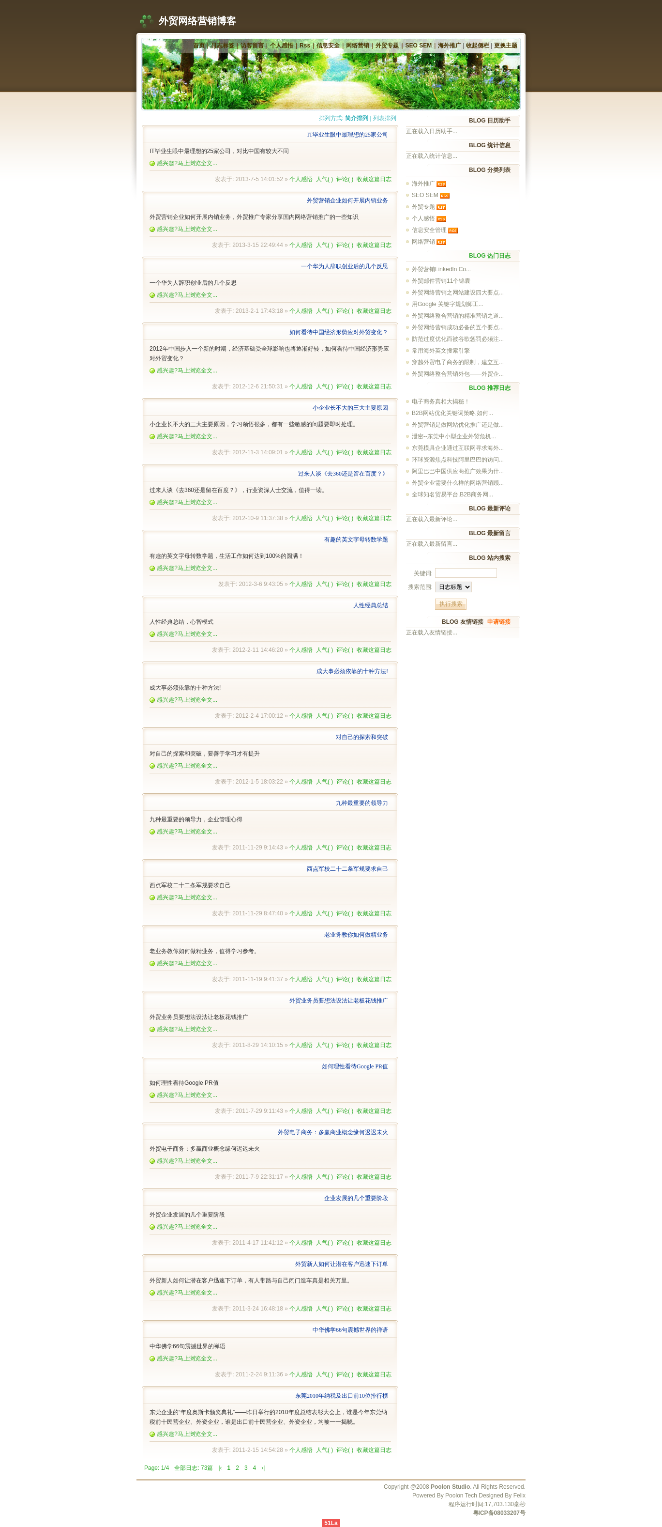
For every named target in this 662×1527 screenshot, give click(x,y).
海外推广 (449, 45)
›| (263, 1468)
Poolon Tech (461, 1495)
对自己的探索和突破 (362, 737)
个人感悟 (281, 45)
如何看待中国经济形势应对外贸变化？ (338, 332)
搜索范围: (420, 587)
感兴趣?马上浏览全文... (183, 163)
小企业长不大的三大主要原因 (350, 407)
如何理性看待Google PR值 (355, 1066)
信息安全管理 (429, 230)
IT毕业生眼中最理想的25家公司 (347, 134)
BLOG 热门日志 (490, 255)
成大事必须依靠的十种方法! (352, 671)
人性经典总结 (370, 605)
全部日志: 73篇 (193, 1468)
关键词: (423, 573)
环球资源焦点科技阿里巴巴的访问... (458, 459)
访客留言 (252, 45)
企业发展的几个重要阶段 (356, 1198)
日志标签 (222, 45)
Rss (305, 45)
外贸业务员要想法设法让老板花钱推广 (338, 1000)
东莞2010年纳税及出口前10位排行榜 (341, 1395)
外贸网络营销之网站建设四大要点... (458, 292)
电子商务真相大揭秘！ (441, 401)
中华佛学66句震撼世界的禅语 (350, 1329)
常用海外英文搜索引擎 (441, 350)
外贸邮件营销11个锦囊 (441, 281)
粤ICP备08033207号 (499, 1513)
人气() (324, 179)
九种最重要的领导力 (362, 803)
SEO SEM (419, 45)
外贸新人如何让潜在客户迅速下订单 (341, 1264)
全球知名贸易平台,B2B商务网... (452, 494)
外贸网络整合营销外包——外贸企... (458, 373)
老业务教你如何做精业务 (356, 934)
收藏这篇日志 (374, 179)
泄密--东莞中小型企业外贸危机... (454, 436)
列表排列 (384, 118)
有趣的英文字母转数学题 (356, 539)
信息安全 (328, 45)
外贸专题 (387, 45)
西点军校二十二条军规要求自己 (347, 868)
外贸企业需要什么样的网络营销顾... (458, 482)
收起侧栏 (477, 45)
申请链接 (499, 621)
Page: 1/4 (156, 1468)
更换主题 (505, 45)
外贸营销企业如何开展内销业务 (347, 200)
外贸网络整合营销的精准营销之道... (458, 315)
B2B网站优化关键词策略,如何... (452, 413)
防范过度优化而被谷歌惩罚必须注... (458, 339)
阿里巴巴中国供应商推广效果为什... (458, 471)
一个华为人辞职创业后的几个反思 (344, 266)
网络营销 (357, 45)
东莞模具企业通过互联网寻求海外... (458, 448)
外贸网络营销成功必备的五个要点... (458, 327)
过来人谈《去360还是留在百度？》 (343, 473)
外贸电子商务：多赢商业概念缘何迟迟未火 (333, 1132)
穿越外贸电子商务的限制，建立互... (458, 362)
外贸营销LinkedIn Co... (441, 269)
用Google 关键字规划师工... (447, 304)
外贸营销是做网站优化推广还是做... (458, 424)
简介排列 (356, 118)
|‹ (220, 1468)
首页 (199, 45)
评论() (344, 179)
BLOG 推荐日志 (490, 388)
